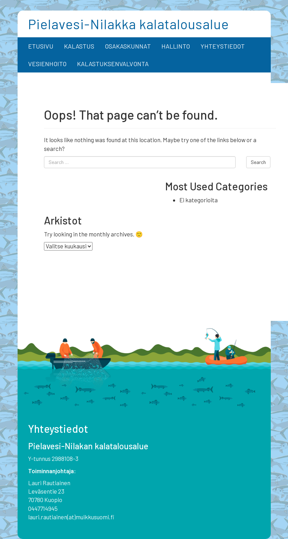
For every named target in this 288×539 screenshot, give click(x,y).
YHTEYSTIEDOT (222, 46)
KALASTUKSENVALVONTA (113, 64)
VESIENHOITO (47, 64)
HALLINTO (175, 46)
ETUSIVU (40, 46)
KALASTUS (79, 46)
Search (258, 162)
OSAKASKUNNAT (128, 46)
